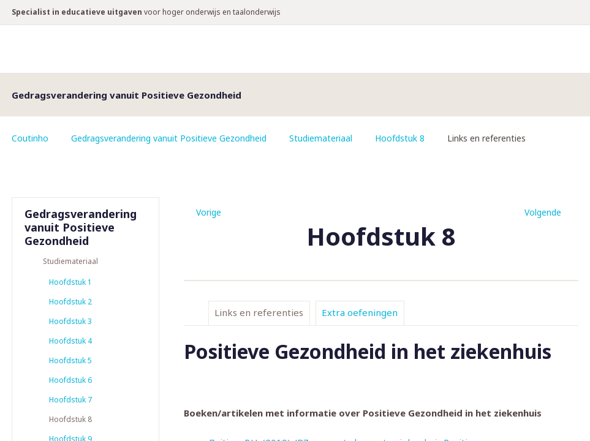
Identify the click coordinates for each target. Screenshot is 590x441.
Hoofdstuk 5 (70, 360)
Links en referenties (258, 312)
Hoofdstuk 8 (400, 138)
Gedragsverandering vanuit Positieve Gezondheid (169, 138)
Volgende (542, 212)
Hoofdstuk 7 (70, 399)
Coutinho (30, 138)
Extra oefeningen (360, 312)
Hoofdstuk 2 (70, 301)
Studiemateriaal (320, 138)
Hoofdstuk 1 (70, 282)
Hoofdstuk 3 (70, 321)
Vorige (208, 212)
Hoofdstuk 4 (70, 341)
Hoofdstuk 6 (70, 380)
